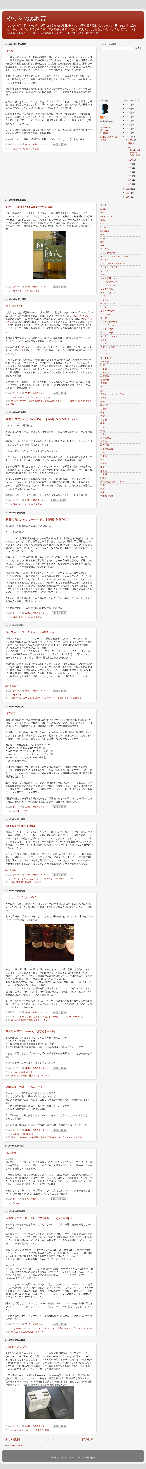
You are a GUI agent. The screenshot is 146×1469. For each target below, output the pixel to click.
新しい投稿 (12, 1439)
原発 (102, 387)
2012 (128, 189)
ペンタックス (106, 329)
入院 (102, 452)
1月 (130, 184)
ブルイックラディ (108, 322)
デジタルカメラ (49, 1328)
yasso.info (105, 127)
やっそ (106, 117)
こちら (72, 315)
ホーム (51, 1439)
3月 (130, 176)
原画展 (22, 1072)
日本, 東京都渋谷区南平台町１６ (26, 882)
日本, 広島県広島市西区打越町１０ (27, 1332)
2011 (128, 193)
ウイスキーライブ (64, 879)
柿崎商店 (104, 376)
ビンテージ (53, 1017)
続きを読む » (11, 686)
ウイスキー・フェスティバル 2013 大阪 (29, 632)
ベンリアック (106, 332)
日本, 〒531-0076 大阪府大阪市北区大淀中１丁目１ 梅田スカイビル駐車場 (46, 698)
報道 (102, 467)
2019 (128, 112)
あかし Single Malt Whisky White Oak (29, 206)
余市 (102, 492)
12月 (131, 140)
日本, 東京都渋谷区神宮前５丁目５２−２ (30, 1075)
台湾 (102, 427)
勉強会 (90, 1328)
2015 (128, 128)
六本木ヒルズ (27, 1134)
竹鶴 (80, 1017)
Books (16, 1203)
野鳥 (102, 489)
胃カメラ (17, 149)
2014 (128, 132)
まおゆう (10, 1152)
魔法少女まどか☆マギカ (30, 504)
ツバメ (103, 296)
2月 (130, 180)
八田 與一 (104, 456)
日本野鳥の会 (106, 449)
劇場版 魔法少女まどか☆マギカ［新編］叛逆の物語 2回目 (42, 419)
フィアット (105, 318)
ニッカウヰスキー (108, 311)
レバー (103, 351)
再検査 (9, 50)
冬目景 (29, 1072)
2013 (128, 136)
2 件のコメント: (40, 691)
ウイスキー (18, 291)
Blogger (91, 1457)
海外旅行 (17, 811)
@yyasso (104, 130)
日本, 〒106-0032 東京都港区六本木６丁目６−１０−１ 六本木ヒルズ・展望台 (47, 1137)
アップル (29, 397)
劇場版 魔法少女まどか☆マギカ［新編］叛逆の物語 (37, 519)
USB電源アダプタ (16, 1346)
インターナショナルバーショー (28, 879)
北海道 (103, 478)
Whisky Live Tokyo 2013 (20, 825)
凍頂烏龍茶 (105, 438)
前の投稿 (88, 1439)
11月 (131, 160)
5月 (130, 168)
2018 (128, 116)
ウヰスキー (105, 271)
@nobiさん (84, 315)
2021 (128, 104)
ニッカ (44, 1017)
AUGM (16, 397)
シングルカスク (107, 285)
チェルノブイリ (107, 293)
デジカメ (36, 1328)
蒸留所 (103, 420)
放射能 (103, 474)
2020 (128, 108)
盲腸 (102, 485)
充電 (47, 1430)
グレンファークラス (110, 282)
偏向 (102, 460)
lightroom (17, 1328)
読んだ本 (104, 445)
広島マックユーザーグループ (71, 1328)
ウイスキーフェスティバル (113, 263)
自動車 (103, 409)
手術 (102, 412)
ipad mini (17, 1430)
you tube (104, 133)
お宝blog (23, 347)
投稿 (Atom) (16, 1445)
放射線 (103, 471)
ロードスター (106, 358)
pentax (103, 238)
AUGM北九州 (13, 306)
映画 (15, 504)
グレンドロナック (108, 278)
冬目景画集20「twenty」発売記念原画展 (30, 1031)
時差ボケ (10, 713)
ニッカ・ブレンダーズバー (21, 897)
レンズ (103, 354)
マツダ (103, 343)
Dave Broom (106, 216)
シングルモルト (32, 291)
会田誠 (16, 1134)
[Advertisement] (49, 176)
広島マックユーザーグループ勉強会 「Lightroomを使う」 (41, 1218)
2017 (128, 120)
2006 (128, 197)
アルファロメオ (107, 253)
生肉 (102, 423)
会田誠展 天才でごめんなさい (24, 1086)
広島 (102, 391)
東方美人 (104, 441)
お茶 (102, 274)
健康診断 (27, 149)
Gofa (15, 1072)
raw (29, 1328)
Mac (22, 397)
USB (32, 1430)
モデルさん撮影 (107, 347)
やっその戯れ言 (26, 18)
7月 (130, 164)
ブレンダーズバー (68, 1017)
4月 (130, 172)
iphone (25, 1430)
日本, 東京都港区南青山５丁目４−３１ (29, 1020)
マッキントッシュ (43, 397)
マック (103, 340)
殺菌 (102, 401)
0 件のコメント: (40, 144)
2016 (128, 124)
